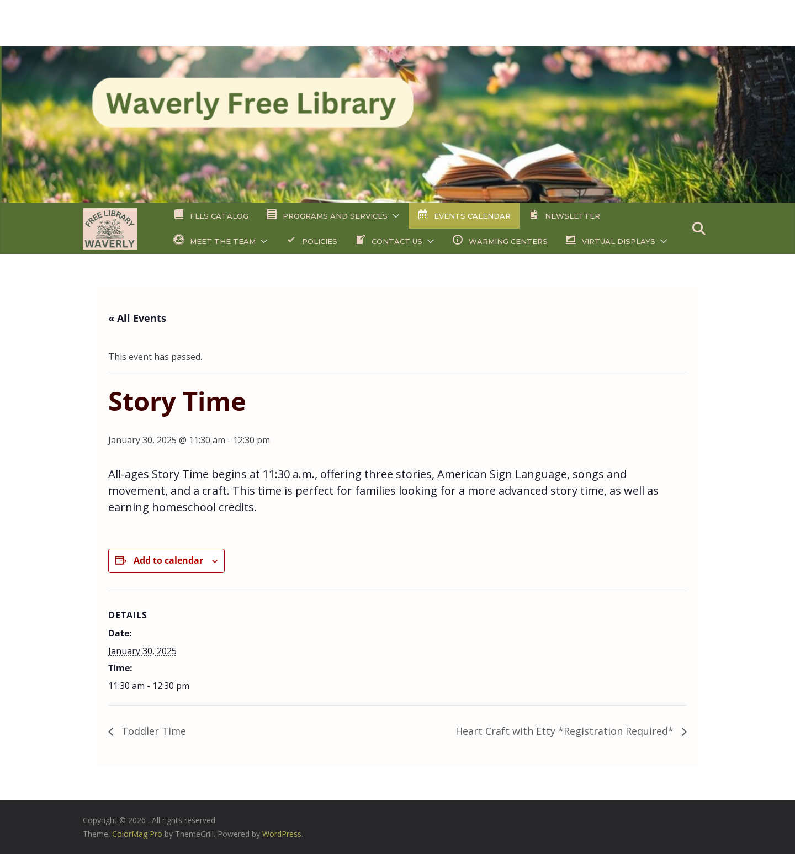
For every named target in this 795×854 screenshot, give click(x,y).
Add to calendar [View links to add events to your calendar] (168, 560)
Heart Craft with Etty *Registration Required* (565, 731)
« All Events (137, 318)
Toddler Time (152, 731)
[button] (394, 216)
